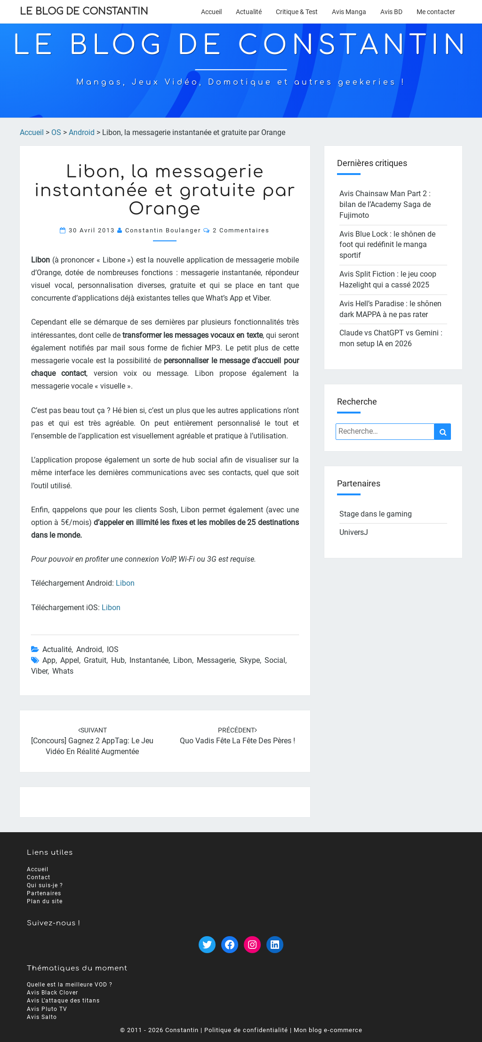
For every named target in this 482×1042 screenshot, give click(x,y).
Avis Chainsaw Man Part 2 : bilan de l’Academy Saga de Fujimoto (385, 204)
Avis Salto (42, 1017)
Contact (38, 877)
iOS (113, 649)
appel (69, 660)
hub (118, 660)
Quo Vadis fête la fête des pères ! (237, 740)
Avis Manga (349, 12)
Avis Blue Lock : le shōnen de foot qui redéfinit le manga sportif (387, 245)
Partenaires (44, 893)
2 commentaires (241, 230)
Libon (125, 583)
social (275, 660)
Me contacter (436, 12)
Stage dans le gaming (375, 513)
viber (39, 671)
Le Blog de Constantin (84, 11)
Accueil (211, 12)
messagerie (216, 660)
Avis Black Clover (52, 992)
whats (62, 671)
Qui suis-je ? (45, 885)
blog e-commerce (335, 1030)
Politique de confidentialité (246, 1030)
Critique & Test (297, 12)
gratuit (95, 660)
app (49, 660)
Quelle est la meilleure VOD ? (69, 984)
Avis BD (391, 12)
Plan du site (45, 901)
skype (250, 660)
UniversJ (353, 532)
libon (182, 660)
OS (56, 132)
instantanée (149, 660)
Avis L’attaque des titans (63, 1000)
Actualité (249, 12)
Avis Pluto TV (47, 1009)
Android (82, 132)
